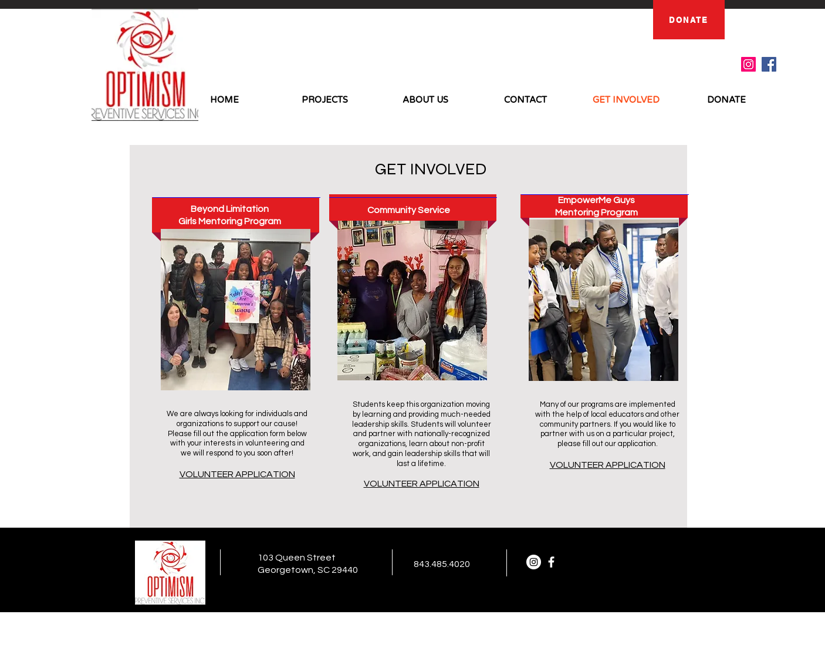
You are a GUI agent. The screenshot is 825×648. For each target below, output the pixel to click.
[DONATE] (689, 19)
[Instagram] (748, 64)
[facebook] (551, 562)
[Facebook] (769, 64)
